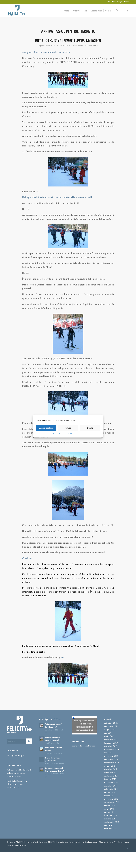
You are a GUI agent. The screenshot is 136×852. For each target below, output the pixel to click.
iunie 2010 (108, 826)
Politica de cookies (60, 434)
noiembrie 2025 (111, 723)
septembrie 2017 (111, 776)
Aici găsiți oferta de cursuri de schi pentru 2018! (46, 52)
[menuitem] (67, 10)
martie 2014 (109, 793)
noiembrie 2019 (110, 746)
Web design (118, 842)
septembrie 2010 (111, 822)
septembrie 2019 (111, 750)
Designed (59, 842)
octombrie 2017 (111, 773)
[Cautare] (117, 10)
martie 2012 (109, 806)
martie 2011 (109, 812)
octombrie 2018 (111, 760)
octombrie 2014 (111, 789)
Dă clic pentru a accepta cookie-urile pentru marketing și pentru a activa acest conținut (84, 725)
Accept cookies (46, 428)
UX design (102, 842)
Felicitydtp (93, 46)
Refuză (68, 428)
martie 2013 (109, 796)
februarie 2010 (110, 829)
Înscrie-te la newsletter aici (83, 746)
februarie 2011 (110, 816)
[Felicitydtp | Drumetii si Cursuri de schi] (17, 10)
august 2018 (109, 766)
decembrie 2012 (111, 799)
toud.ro (77, 842)
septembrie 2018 (111, 763)
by (74, 842)
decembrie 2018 (111, 756)
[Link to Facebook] (127, 11)
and (64, 842)
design (95, 842)
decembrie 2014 (111, 783)
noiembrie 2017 (110, 769)
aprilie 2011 (109, 809)
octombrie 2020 (111, 740)
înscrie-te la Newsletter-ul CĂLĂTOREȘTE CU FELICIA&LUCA (17, 784)
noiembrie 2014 (110, 786)
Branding (85, 842)
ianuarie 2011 (110, 819)
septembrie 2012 (111, 802)
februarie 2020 (111, 743)
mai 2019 (108, 753)
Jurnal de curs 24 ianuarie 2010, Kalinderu (68, 40)
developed (69, 842)
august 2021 (109, 730)
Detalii (90, 428)
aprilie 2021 (109, 736)
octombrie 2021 (111, 727)
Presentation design (19, 845)
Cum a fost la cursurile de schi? (71, 46)
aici (62, 658)
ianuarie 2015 (110, 779)
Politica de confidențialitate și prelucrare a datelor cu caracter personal (19, 773)
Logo (91, 842)
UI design (110, 842)
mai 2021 (108, 733)
